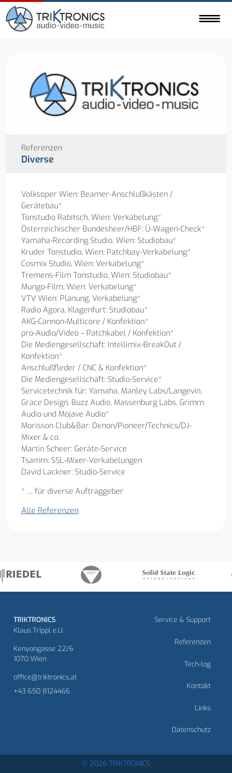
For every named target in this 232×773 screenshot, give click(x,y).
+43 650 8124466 (42, 691)
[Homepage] (56, 20)
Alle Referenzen (50, 510)
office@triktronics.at (45, 677)
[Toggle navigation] (209, 18)
